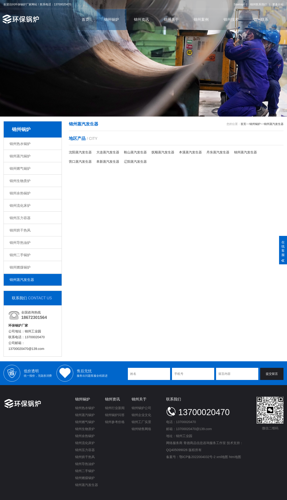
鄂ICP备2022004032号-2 (197, 457)
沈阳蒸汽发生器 (80, 152)
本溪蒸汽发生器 (190, 152)
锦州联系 (260, 19)
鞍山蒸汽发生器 (135, 152)
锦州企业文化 (141, 415)
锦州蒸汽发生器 (22, 280)
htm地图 (235, 457)
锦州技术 (231, 19)
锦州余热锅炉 (20, 193)
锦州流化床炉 (20, 205)
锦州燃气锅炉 (20, 168)
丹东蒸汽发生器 (217, 152)
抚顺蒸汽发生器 (162, 152)
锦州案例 (201, 19)
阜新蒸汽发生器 (107, 161)
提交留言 (272, 374)
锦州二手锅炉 (20, 255)
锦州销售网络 (141, 429)
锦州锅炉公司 (141, 408)
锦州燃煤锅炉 (20, 267)
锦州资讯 (141, 19)
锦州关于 (171, 19)
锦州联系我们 (258, 4)
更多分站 (278, 4)
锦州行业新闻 (115, 408)
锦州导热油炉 (20, 243)
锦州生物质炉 (20, 181)
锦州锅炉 (111, 19)
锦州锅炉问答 (115, 415)
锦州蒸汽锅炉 (20, 156)
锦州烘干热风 (20, 230)
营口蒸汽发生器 (80, 161)
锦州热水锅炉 (20, 144)
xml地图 (222, 457)
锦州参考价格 (115, 422)
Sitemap (239, 4)
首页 (85, 19)
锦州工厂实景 (141, 422)
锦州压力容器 (20, 218)
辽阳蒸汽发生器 (135, 161)
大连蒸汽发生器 (107, 152)
